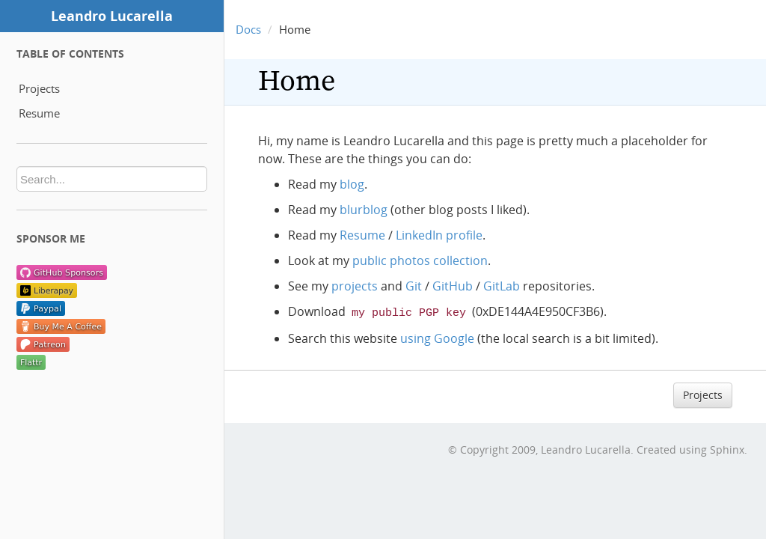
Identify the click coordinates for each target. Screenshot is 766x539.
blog (352, 184)
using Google (437, 337)
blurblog (363, 209)
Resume (39, 113)
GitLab (501, 286)
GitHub (452, 286)
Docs (248, 29)
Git (413, 286)
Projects (39, 88)
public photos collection (420, 260)
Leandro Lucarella (112, 16)
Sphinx (727, 448)
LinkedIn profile (439, 235)
